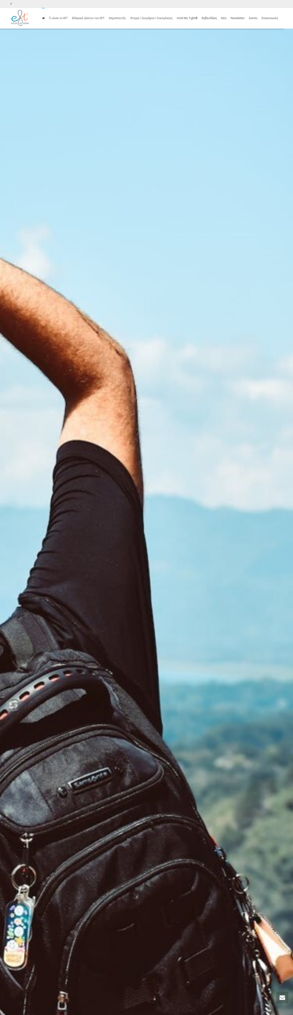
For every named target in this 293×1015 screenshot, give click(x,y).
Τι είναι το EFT (58, 18)
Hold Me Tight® (187, 18)
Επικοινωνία (270, 18)
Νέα (223, 18)
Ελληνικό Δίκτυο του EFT (88, 18)
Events (253, 18)
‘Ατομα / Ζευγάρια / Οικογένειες (151, 18)
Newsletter (238, 18)
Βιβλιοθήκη (209, 18)
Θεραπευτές (117, 18)
